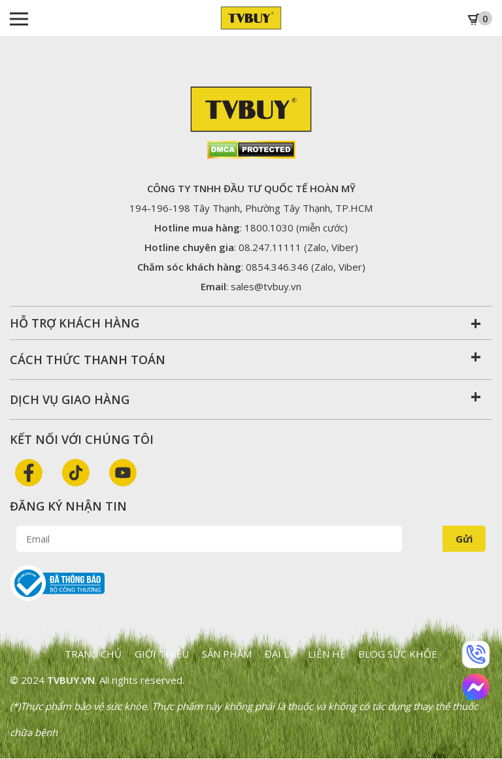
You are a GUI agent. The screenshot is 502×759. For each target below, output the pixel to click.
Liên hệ (326, 653)
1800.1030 (268, 227)
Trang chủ (93, 653)
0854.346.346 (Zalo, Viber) (305, 266)
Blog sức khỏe (397, 653)
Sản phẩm (227, 653)
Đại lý (280, 653)
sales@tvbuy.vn (266, 286)
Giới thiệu (162, 653)
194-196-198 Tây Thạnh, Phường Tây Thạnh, (251, 207)
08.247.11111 (270, 247)
